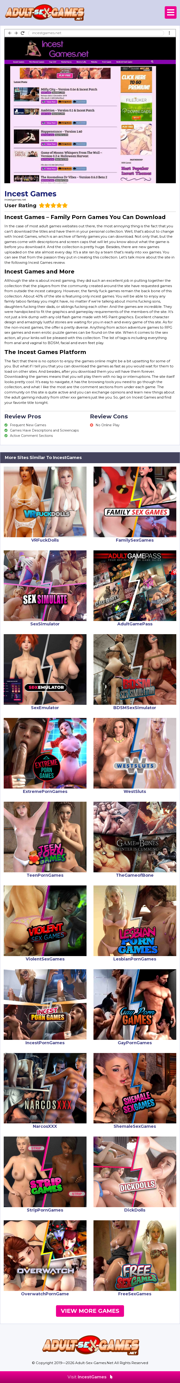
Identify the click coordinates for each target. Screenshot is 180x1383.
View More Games (90, 1311)
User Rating (20, 205)
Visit (90, 1377)
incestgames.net (15, 199)
